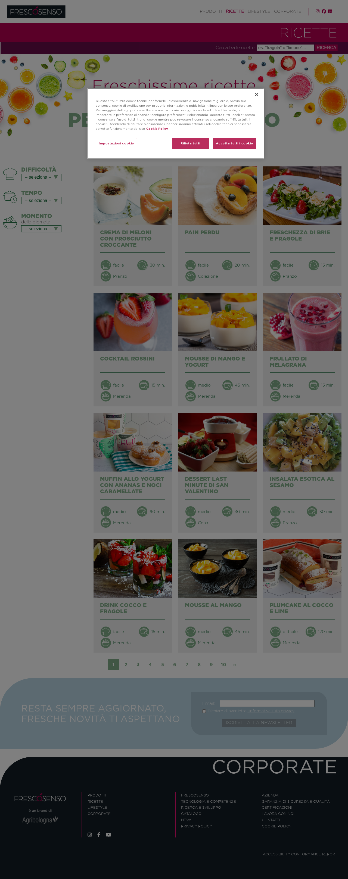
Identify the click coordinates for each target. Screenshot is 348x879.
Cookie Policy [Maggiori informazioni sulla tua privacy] (157, 129)
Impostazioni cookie (116, 143)
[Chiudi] (257, 94)
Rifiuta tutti (190, 143)
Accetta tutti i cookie (234, 143)
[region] (176, 123)
